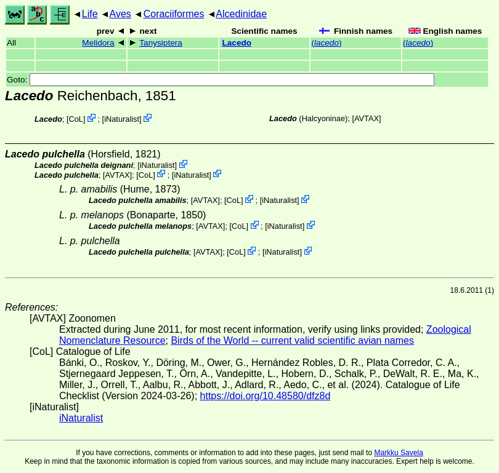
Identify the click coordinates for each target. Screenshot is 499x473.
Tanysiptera (160, 42)
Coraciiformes (174, 14)
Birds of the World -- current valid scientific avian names (292, 340)
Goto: (220, 79)
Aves (120, 14)
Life (90, 14)
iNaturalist (121, 119)
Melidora (98, 42)
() (326, 42)
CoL (76, 119)
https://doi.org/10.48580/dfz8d (265, 396)
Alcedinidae (241, 14)
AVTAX (366, 118)
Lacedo (236, 42)
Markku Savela (398, 452)
